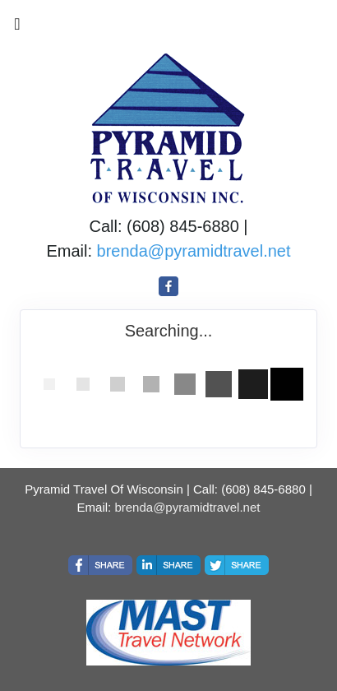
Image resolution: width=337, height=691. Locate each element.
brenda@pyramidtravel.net (194, 251)
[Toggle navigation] (17, 28)
